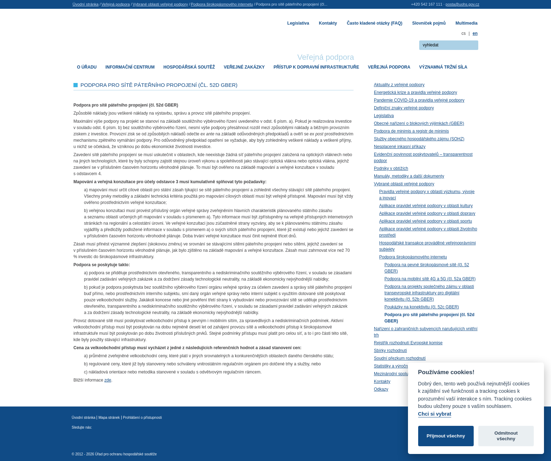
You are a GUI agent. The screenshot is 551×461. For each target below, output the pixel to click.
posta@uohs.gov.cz (462, 4)
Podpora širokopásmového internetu (222, 4)
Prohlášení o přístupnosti (142, 418)
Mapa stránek (109, 418)
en (475, 33)
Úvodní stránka (86, 4)
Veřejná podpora (116, 4)
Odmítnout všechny (506, 435)
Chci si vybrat (434, 414)
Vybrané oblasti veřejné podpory (160, 4)
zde (107, 380)
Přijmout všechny (446, 435)
